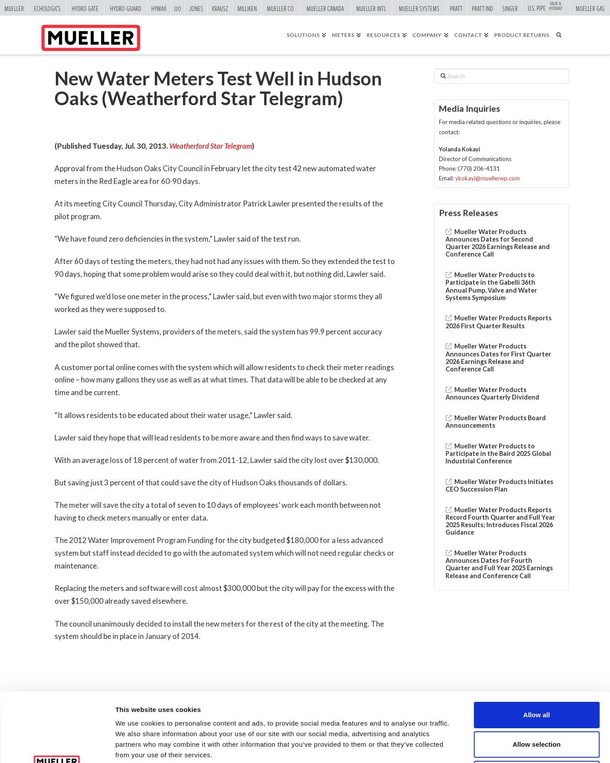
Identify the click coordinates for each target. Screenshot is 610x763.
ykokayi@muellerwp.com (487, 178)
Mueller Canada (325, 8)
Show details (461, 745)
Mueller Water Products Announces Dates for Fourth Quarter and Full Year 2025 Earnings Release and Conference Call (499, 564)
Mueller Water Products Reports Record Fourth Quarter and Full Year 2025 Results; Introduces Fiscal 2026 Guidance (500, 521)
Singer (510, 8)
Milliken (247, 8)
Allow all (536, 645)
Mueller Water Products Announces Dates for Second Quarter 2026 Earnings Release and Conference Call (498, 243)
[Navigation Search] (562, 35)
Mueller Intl (371, 8)
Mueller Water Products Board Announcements (496, 421)
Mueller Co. (281, 8)
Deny (537, 704)
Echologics (47, 8)
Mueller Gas (590, 8)
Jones (196, 8)
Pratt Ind (482, 8)
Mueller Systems (419, 8)
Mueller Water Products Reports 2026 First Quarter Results (499, 321)
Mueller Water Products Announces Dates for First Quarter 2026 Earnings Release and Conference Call (498, 357)
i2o (177, 8)
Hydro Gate (85, 8)
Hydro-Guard (125, 8)
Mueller (14, 8)
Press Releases (468, 213)
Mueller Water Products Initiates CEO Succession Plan (499, 485)
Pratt (456, 8)
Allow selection (536, 675)
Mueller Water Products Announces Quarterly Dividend (492, 393)
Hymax (158, 8)
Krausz (220, 8)
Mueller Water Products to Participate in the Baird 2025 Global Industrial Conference (498, 453)
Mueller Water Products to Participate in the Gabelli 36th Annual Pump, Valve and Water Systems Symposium (491, 286)
